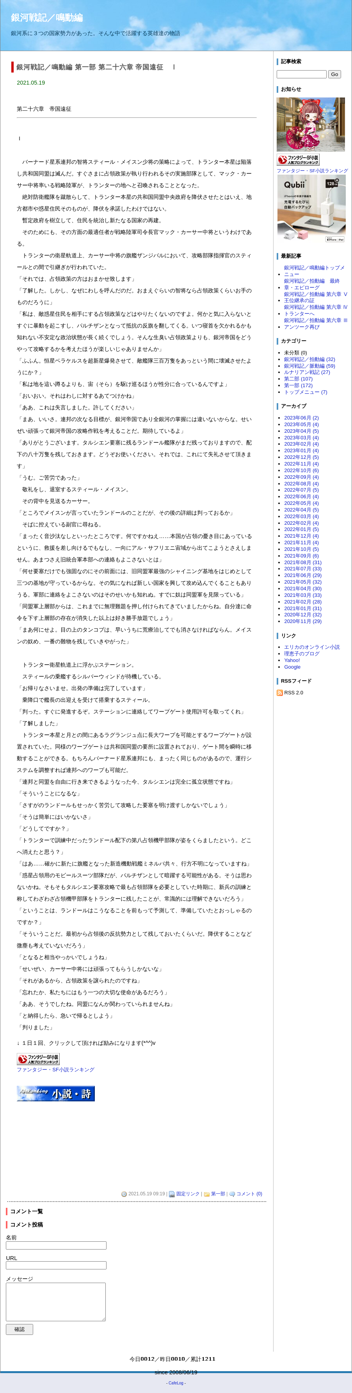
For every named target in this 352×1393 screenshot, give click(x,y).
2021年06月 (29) (303, 575)
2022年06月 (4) (301, 496)
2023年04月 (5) (301, 431)
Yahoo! (292, 660)
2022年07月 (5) (301, 490)
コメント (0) (249, 1194)
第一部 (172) (298, 385)
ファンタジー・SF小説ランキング (55, 1070)
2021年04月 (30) (303, 588)
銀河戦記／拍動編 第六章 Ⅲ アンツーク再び (316, 323)
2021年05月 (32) (303, 582)
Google (292, 667)
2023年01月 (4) (301, 450)
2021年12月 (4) (301, 536)
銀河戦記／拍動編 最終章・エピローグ (312, 284)
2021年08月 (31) (303, 562)
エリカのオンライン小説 (312, 647)
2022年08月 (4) (301, 484)
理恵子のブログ (302, 654)
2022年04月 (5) (301, 510)
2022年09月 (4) (301, 477)
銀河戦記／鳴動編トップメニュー (314, 271)
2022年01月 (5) (301, 529)
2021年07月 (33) (303, 569)
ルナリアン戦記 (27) (307, 372)
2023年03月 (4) (301, 438)
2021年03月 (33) (303, 595)
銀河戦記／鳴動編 (47, 17)
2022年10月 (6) (301, 470)
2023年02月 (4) (301, 444)
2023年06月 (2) (301, 418)
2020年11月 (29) (303, 621)
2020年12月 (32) (303, 615)
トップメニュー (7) (305, 392)
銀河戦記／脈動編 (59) (309, 366)
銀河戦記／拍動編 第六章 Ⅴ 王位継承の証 (316, 297)
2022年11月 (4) (301, 464)
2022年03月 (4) (301, 516)
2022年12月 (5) (301, 457)
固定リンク (188, 1194)
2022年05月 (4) (301, 503)
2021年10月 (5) (301, 549)
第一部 (218, 1194)
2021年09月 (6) (301, 556)
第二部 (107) (298, 379)
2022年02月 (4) (301, 523)
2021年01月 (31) (303, 608)
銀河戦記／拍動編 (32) (309, 359)
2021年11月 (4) (301, 542)
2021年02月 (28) (303, 602)
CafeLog (176, 1383)
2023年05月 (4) (301, 424)
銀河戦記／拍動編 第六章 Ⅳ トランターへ (316, 310)
